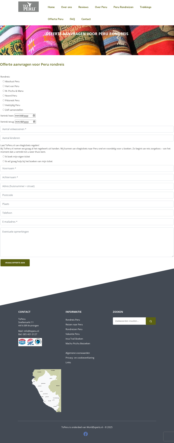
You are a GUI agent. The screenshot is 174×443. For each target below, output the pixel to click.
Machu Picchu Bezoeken (78, 343)
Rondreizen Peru (74, 329)
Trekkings (145, 7)
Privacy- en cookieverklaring (80, 357)
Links (68, 362)
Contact (86, 19)
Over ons (66, 7)
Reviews (83, 7)
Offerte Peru (55, 19)
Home (51, 7)
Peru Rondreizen (123, 7)
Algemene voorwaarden (78, 352)
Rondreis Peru (73, 319)
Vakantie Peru (73, 333)
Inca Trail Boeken (74, 338)
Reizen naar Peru (74, 324)
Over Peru (101, 7)
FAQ (72, 19)
